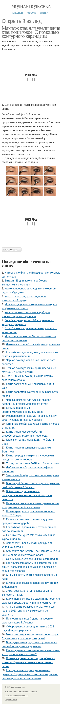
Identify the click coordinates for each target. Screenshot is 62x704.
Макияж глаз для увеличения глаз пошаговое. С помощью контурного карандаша (31, 32)
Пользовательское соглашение (25, 691)
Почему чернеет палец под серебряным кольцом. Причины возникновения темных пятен (28, 662)
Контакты (8, 691)
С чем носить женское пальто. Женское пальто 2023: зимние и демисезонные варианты (28, 610)
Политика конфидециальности (16, 695)
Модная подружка (31, 6)
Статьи (44, 12)
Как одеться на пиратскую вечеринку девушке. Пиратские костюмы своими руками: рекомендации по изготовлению (30, 674)
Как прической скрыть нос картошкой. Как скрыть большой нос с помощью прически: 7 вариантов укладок (29, 567)
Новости (31, 12)
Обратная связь (11, 700)
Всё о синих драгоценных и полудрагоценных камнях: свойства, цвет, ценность (27, 495)
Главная (17, 12)
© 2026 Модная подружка (14, 687)
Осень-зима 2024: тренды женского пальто (32, 559)
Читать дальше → (11, 250)
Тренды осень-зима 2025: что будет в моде (32, 463)
